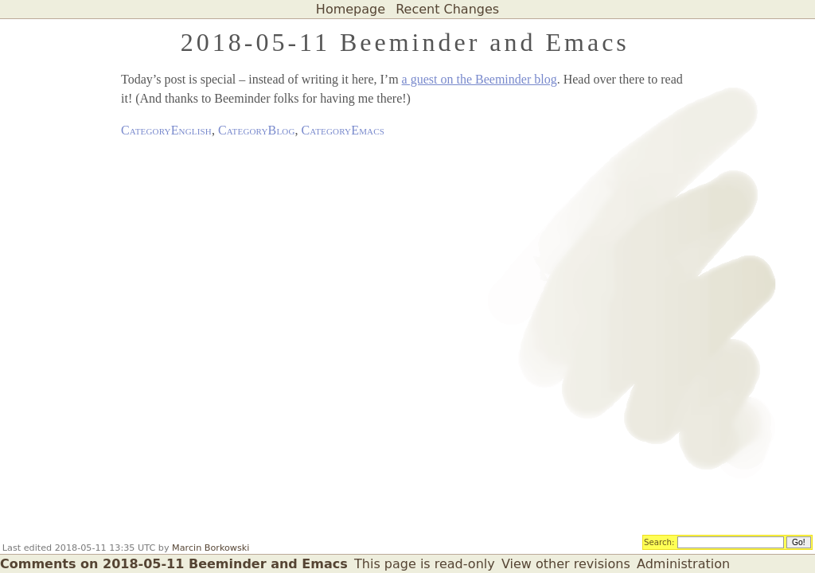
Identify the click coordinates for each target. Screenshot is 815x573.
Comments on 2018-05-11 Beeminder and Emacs (174, 563)
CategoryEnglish (166, 130)
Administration (683, 563)
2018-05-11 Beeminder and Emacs (405, 42)
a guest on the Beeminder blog (479, 79)
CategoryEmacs (343, 130)
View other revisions (565, 563)
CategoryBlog (256, 130)
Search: (659, 541)
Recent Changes (447, 9)
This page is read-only (424, 563)
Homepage (350, 9)
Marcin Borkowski (210, 548)
